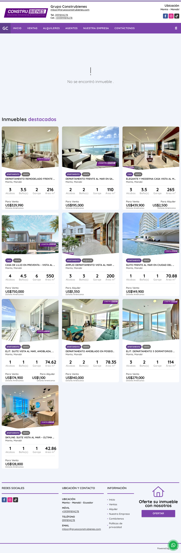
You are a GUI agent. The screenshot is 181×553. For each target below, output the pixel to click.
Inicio (17, 28)
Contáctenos (125, 28)
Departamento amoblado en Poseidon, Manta (90, 351)
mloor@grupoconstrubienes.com (70, 9)
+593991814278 (64, 17)
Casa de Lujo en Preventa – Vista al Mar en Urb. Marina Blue (30, 265)
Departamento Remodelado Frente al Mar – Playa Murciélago (30, 178)
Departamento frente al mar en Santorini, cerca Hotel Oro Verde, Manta (90, 178)
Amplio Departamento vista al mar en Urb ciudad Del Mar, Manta (90, 265)
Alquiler (113, 509)
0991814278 (61, 15)
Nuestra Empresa (96, 28)
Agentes (71, 28)
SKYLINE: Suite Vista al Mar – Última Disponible (30, 437)
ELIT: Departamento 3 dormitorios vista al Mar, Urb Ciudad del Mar (151, 351)
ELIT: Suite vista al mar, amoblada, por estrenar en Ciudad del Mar (30, 351)
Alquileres (51, 28)
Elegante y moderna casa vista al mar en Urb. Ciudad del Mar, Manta (151, 178)
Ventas (32, 28)
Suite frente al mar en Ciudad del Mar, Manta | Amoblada (151, 265)
